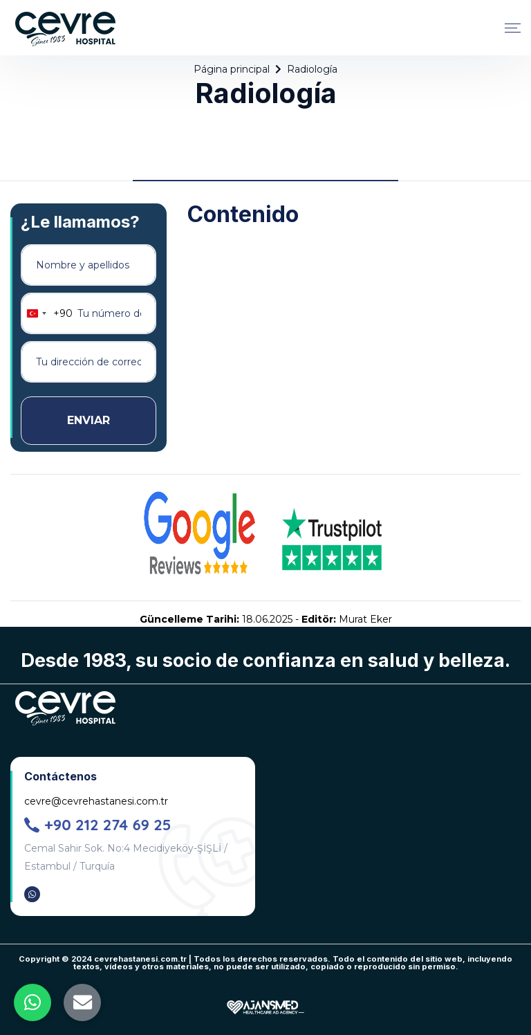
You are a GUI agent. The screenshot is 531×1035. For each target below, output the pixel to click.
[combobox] (47, 313)
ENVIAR (88, 420)
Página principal (232, 69)
